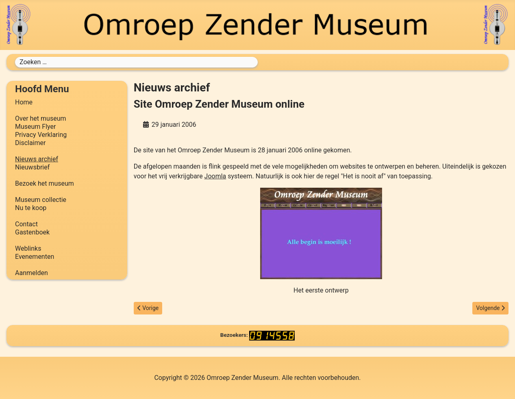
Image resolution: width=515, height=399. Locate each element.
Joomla (215, 176)
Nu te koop (30, 208)
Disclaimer (30, 143)
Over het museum (40, 118)
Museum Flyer (35, 126)
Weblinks (28, 248)
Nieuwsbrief (32, 167)
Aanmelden (31, 273)
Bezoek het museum (44, 183)
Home (24, 102)
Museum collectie (40, 200)
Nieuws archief (36, 159)
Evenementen (34, 256)
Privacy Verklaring (41, 135)
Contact (26, 224)
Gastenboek (32, 232)
